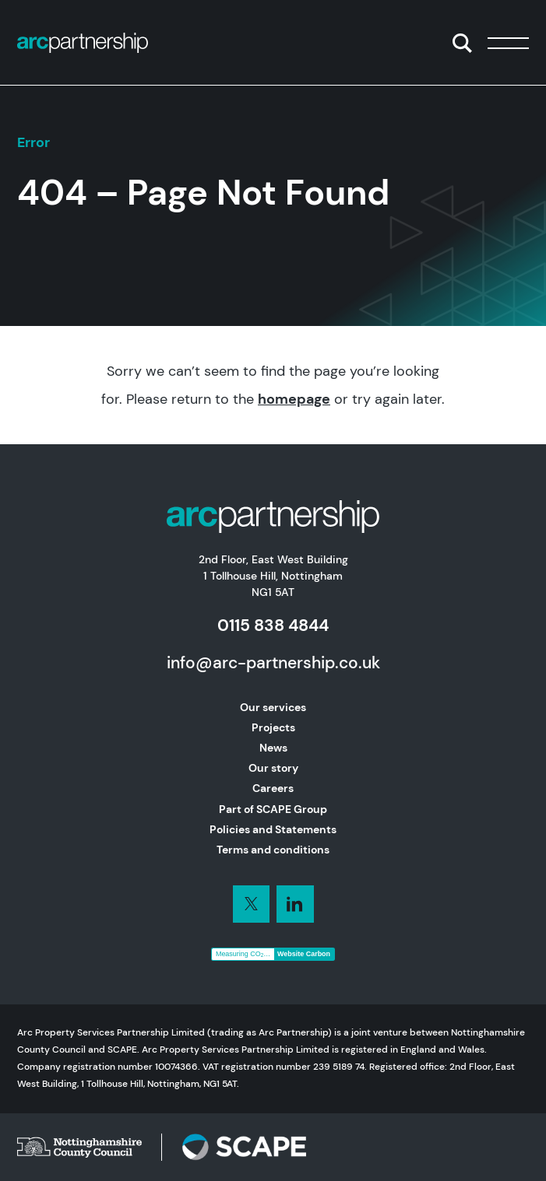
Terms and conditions (273, 850)
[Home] (82, 43)
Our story (273, 768)
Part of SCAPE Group (273, 809)
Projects (273, 727)
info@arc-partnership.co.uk (273, 662)
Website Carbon (303, 954)
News (273, 748)
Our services (273, 707)
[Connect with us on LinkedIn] (251, 904)
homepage (294, 399)
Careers (273, 788)
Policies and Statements (273, 829)
